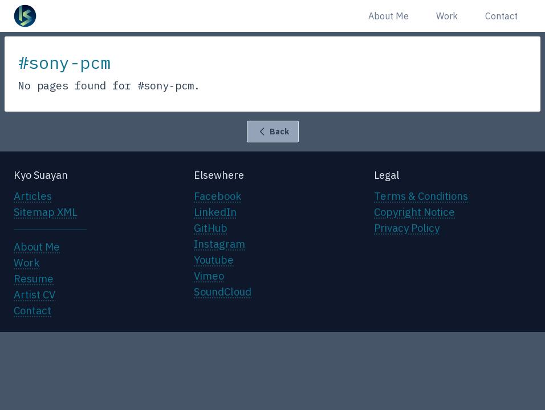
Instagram (219, 244)
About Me (388, 16)
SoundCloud (222, 291)
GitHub (210, 228)
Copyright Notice (414, 212)
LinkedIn (215, 212)
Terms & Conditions (421, 196)
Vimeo (209, 275)
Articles (33, 196)
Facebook (217, 196)
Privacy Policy (407, 228)
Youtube (214, 259)
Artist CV (34, 294)
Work (447, 16)
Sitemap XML (46, 212)
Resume (34, 278)
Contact (501, 16)
